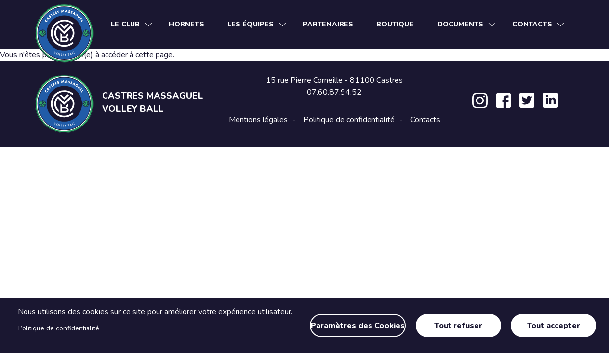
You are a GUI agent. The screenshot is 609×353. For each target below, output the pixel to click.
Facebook (503, 100)
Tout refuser (458, 325)
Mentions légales (258, 119)
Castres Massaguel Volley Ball (152, 102)
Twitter (527, 100)
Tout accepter (553, 325)
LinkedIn (550, 100)
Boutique (395, 24)
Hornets (186, 24)
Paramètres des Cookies (358, 325)
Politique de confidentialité (58, 328)
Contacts (425, 119)
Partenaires (328, 24)
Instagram (480, 100)
